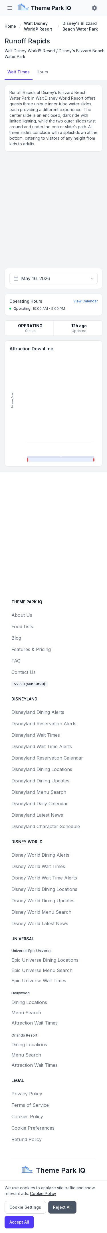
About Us (21, 615)
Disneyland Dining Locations (41, 769)
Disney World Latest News (39, 923)
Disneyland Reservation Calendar (47, 758)
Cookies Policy (27, 1116)
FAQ (16, 661)
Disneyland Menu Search (38, 792)
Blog (16, 638)
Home (10, 26)
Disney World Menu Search (41, 912)
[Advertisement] (53, 212)
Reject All (62, 1207)
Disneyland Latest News (37, 815)
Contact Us (23, 672)
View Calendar (85, 301)
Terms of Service (30, 1105)
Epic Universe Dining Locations (44, 960)
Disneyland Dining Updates (40, 781)
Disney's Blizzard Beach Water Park (80, 26)
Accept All (19, 1222)
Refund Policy (26, 1139)
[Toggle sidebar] (9, 8)
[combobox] (53, 278)
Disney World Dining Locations (44, 889)
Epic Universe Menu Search (41, 970)
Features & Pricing (31, 649)
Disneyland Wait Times (35, 735)
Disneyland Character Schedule (45, 826)
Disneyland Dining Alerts (37, 712)
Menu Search (26, 1012)
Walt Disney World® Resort (38, 26)
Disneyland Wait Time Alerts (41, 746)
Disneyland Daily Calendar (39, 803)
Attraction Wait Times (34, 1023)
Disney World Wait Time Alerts (44, 878)
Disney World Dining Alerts (40, 855)
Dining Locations (29, 1002)
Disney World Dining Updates (42, 900)
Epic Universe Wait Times (38, 980)
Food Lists (22, 626)
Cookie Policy (43, 1193)
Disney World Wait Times (38, 866)
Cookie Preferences (32, 1128)
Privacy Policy (26, 1094)
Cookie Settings (25, 1207)
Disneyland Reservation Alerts (43, 723)
